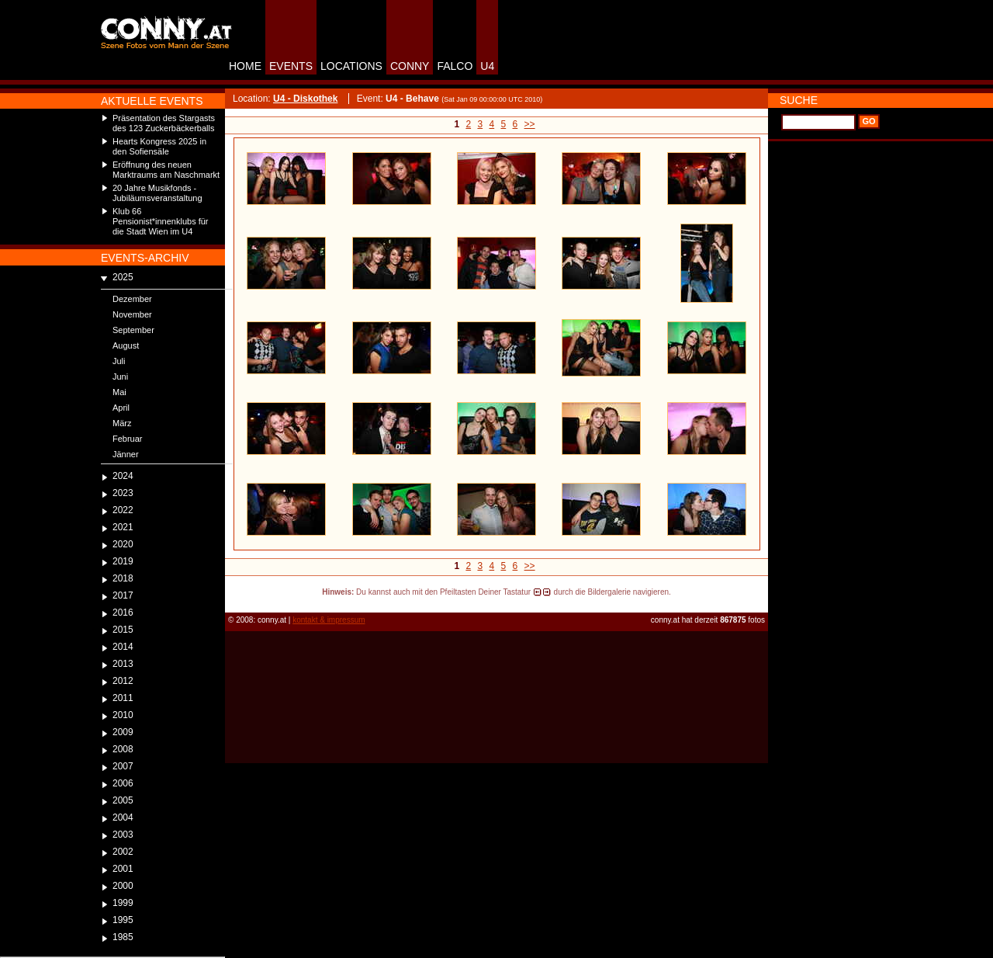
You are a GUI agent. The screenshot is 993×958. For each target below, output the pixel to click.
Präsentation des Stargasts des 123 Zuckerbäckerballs (163, 123)
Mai (119, 392)
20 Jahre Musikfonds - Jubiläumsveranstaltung (157, 193)
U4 (487, 66)
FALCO (454, 66)
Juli (119, 361)
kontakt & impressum (328, 620)
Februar (127, 438)
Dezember (132, 299)
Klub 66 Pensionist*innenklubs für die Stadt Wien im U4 (160, 221)
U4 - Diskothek (305, 98)
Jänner (125, 454)
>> (529, 124)
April (121, 407)
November (132, 314)
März (121, 423)
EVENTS (291, 66)
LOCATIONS (351, 66)
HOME (245, 66)
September (133, 330)
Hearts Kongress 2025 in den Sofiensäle (159, 146)
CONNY (410, 66)
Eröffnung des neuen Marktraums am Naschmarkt (166, 169)
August (125, 345)
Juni (120, 376)
